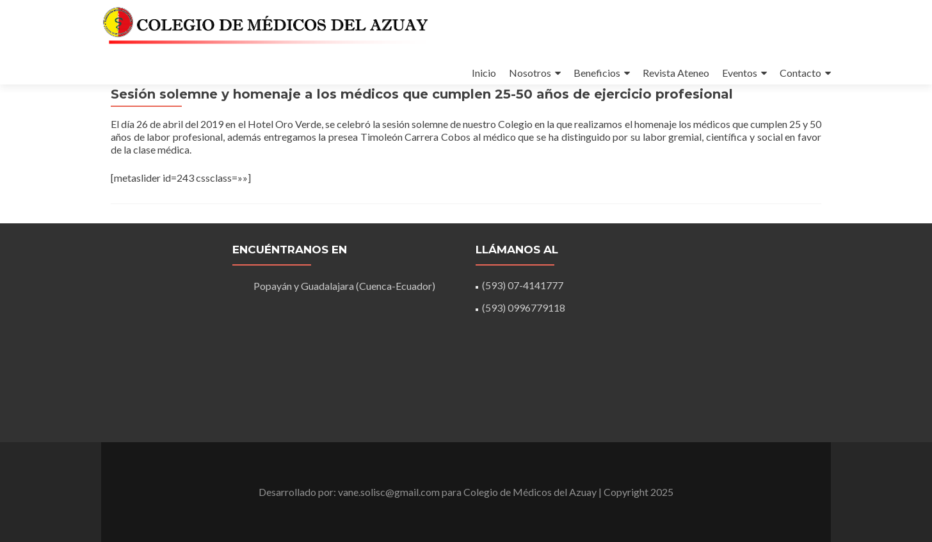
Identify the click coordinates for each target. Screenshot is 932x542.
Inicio (484, 73)
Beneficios (597, 73)
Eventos (739, 73)
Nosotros (530, 73)
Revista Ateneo (676, 73)
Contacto (800, 73)
